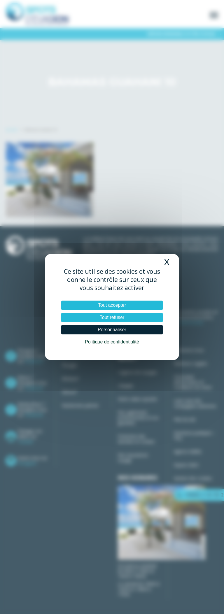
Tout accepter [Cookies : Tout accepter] (112, 305)
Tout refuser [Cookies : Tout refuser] (112, 317)
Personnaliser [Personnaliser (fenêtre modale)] (112, 329)
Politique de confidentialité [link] (112, 341)
